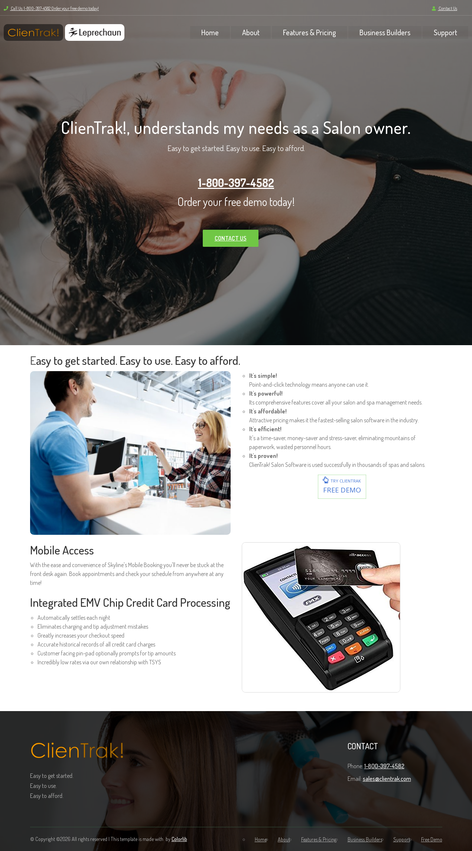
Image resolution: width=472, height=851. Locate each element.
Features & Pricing (309, 32)
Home (210, 32)
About (251, 32)
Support (445, 32)
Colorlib (179, 839)
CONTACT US (231, 238)
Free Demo (431, 839)
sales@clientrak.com (387, 778)
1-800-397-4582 (236, 183)
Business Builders (384, 32)
